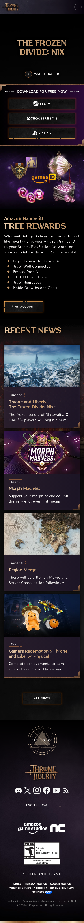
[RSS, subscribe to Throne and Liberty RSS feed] (65, 790)
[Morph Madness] (42, 470)
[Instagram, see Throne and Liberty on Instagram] (37, 791)
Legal (17, 883)
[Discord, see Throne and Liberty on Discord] (18, 791)
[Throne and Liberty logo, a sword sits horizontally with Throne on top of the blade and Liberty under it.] (42, 780)
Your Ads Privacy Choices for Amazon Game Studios (42, 890)
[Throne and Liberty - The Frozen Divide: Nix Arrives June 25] (42, 386)
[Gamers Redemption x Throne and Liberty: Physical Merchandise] (42, 636)
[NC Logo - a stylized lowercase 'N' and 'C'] (58, 828)
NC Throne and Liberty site (42, 874)
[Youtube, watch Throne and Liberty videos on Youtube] (56, 791)
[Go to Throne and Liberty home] (11, 6)
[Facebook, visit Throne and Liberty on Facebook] (46, 791)
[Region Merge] (42, 552)
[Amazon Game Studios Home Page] (32, 829)
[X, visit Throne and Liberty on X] (27, 791)
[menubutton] (78, 7)
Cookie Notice (60, 883)
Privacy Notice (36, 883)
